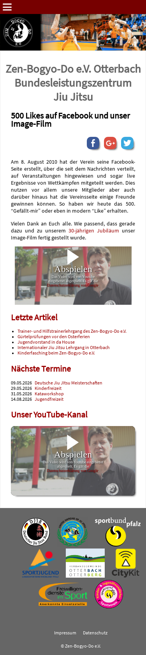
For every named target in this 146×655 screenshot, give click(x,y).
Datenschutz (95, 633)
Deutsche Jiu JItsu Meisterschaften (68, 383)
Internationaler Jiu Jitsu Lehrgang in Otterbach (64, 347)
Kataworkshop (49, 393)
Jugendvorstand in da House (46, 342)
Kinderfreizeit (48, 388)
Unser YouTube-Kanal (49, 414)
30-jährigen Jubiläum (94, 230)
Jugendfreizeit (49, 399)
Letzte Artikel (34, 317)
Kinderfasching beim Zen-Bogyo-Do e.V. (56, 353)
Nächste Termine (41, 368)
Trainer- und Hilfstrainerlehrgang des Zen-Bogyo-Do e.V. (72, 331)
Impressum (65, 633)
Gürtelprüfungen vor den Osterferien (54, 336)
